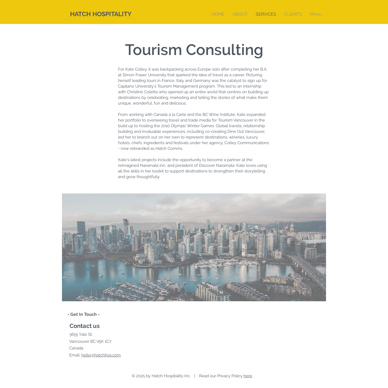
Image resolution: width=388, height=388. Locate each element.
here (248, 375)
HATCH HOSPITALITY (100, 14)
